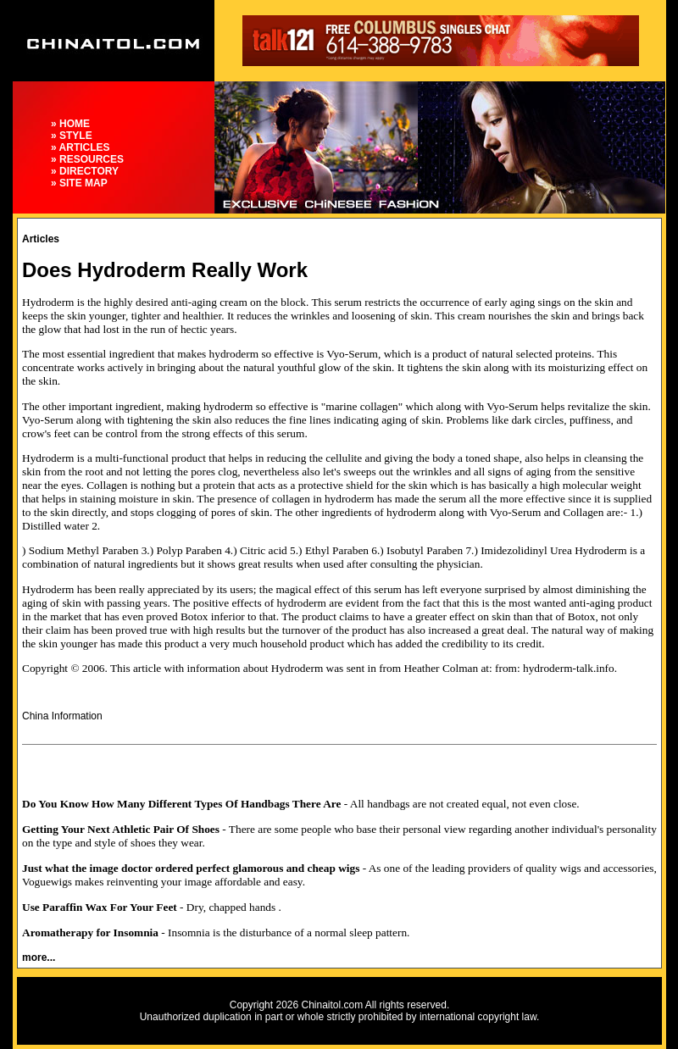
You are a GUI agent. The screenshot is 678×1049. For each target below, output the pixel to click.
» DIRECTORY (85, 171)
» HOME (70, 124)
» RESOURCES (87, 159)
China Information (62, 716)
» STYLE (71, 136)
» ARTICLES (80, 147)
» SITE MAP (79, 183)
